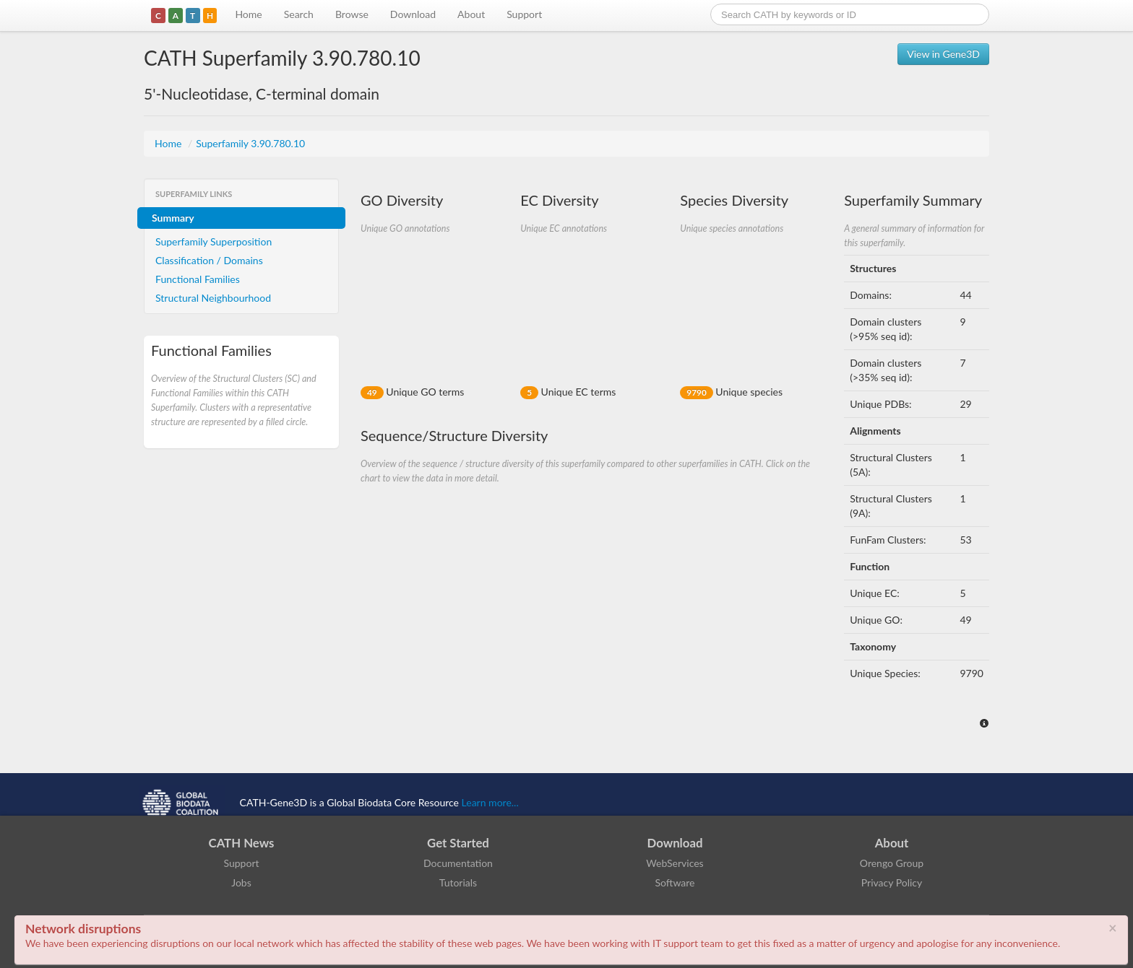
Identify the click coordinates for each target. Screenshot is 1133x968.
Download (413, 14)
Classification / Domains (209, 260)
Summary (173, 218)
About (471, 14)
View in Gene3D (943, 54)
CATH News (242, 842)
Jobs (241, 882)
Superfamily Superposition (213, 241)
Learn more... (490, 802)
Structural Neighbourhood (213, 298)
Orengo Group (891, 863)
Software (675, 882)
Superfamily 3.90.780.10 (250, 143)
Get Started (458, 842)
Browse (352, 14)
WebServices (674, 863)
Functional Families (197, 279)
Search (299, 14)
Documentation (458, 863)
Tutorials (458, 882)
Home (248, 14)
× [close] (1112, 927)
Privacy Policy (891, 882)
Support (524, 14)
